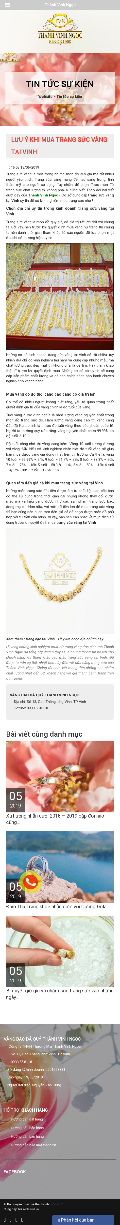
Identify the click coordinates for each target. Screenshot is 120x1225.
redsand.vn (31, 1209)
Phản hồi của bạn (76, 1220)
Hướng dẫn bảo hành (27, 1128)
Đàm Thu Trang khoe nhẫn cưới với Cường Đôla (56, 907)
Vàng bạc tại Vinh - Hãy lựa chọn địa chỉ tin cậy (64, 639)
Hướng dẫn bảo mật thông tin (33, 1145)
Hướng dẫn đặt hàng (27, 1119)
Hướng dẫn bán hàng (27, 1136)
